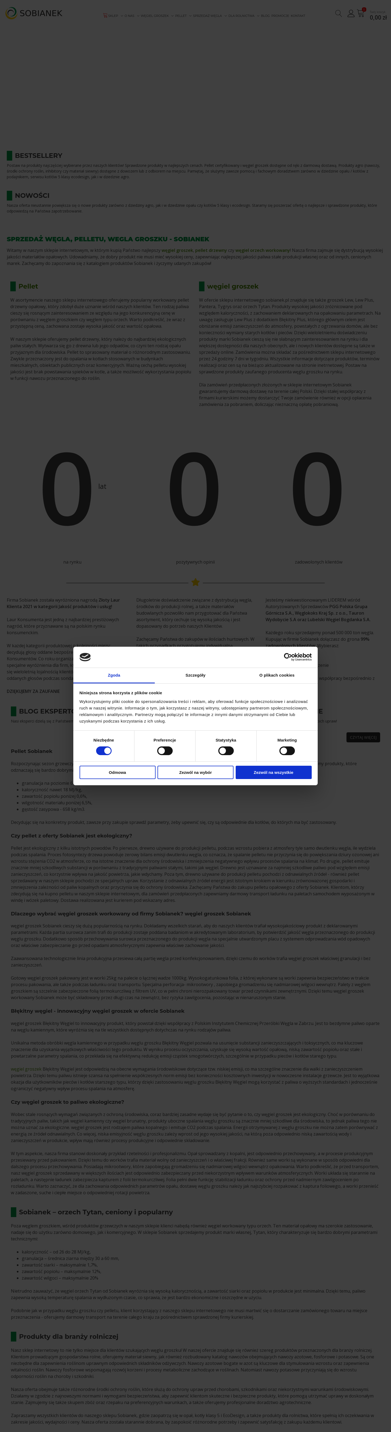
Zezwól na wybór (195, 772)
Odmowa (117, 772)
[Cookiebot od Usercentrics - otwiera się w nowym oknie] (288, 657)
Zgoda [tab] (114, 675)
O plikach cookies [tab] (276, 675)
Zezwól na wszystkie (274, 772)
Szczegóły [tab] (195, 675)
